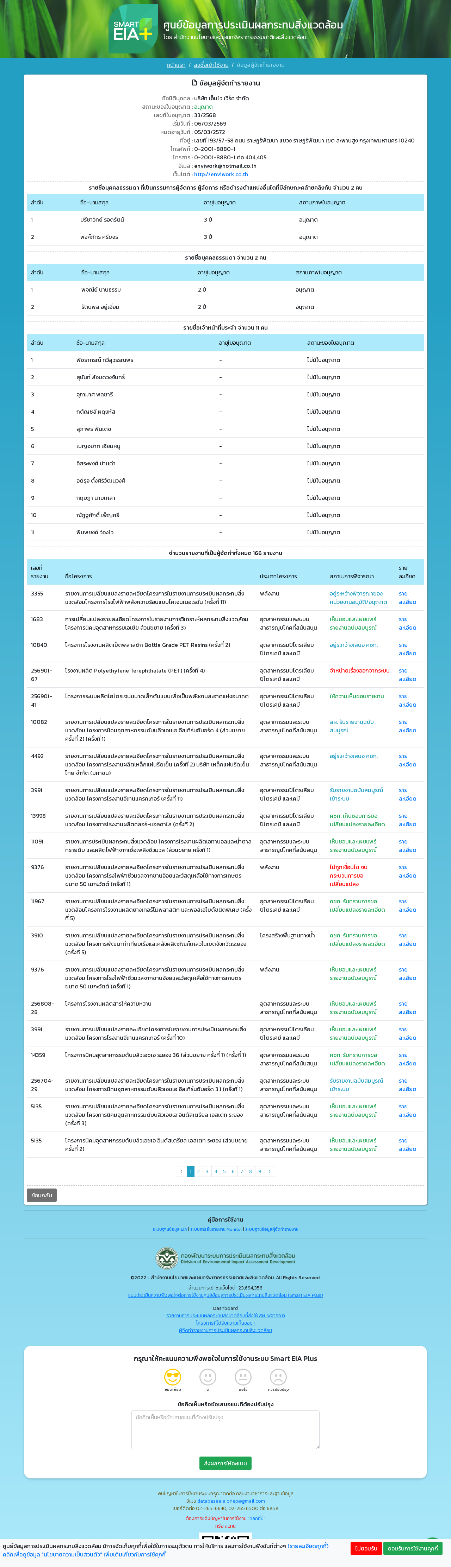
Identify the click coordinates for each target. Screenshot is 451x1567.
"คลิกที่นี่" (256, 1518)
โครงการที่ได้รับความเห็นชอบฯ (225, 1323)
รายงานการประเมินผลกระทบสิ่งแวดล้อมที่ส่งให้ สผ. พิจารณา (225, 1315)
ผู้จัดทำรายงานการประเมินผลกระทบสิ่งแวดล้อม (225, 1330)
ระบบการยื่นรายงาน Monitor (216, 1229)
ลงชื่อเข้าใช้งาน (211, 64)
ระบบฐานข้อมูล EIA (170, 1229)
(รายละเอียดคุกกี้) (308, 1546)
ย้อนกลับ (41, 1195)
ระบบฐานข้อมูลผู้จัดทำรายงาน (271, 1229)
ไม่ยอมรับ (366, 1548)
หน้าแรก (176, 64)
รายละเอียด (407, 597)
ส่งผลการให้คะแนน (225, 1463)
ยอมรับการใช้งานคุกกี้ (413, 1548)
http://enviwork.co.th (221, 174)
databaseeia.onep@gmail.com (231, 1501)
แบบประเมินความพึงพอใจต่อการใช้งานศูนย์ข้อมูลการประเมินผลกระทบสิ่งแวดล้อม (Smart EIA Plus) (225, 1295)
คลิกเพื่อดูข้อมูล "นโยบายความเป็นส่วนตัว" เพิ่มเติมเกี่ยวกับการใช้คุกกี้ (84, 1554)
